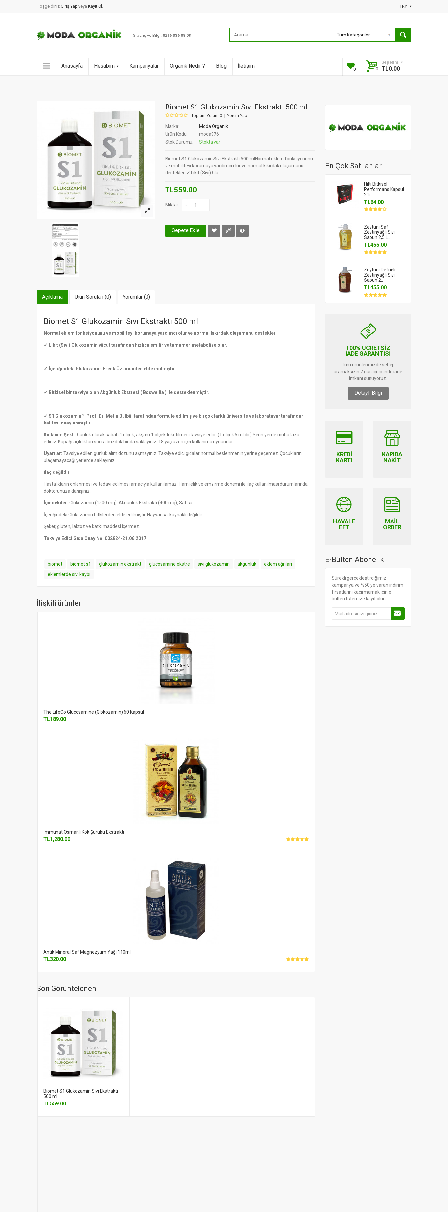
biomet (55, 564)
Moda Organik (213, 126)
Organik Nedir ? (187, 66)
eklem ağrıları (278, 564)
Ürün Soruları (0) (93, 297)
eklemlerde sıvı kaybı (69, 574)
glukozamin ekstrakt (120, 564)
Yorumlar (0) (136, 297)
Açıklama (52, 297)
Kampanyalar (144, 66)
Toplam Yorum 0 (206, 116)
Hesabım (106, 66)
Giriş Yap (69, 6)
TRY (405, 6)
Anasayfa (72, 66)
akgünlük (246, 564)
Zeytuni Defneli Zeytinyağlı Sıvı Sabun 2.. (379, 275)
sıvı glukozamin (214, 564)
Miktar (171, 204)
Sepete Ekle (186, 230)
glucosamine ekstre (169, 564)
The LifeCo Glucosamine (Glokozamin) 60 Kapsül (93, 712)
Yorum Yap (237, 116)
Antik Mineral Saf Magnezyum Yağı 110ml (87, 952)
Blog (221, 66)
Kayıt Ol (95, 6)
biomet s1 (80, 564)
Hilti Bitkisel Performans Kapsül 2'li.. (384, 189)
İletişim (246, 66)
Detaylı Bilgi (368, 393)
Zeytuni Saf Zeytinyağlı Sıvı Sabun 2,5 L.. (379, 232)
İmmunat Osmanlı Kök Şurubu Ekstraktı (83, 832)
